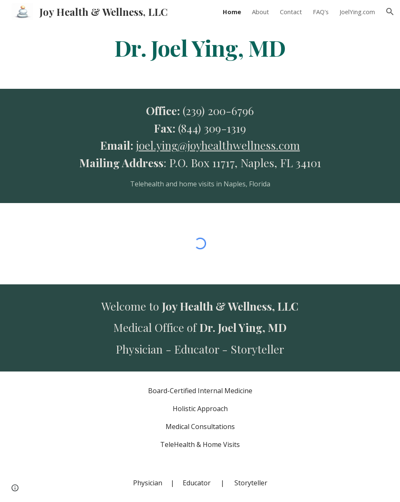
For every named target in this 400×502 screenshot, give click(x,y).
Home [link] (232, 12)
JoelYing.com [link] (357, 12)
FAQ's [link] (321, 12)
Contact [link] (291, 12)
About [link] (260, 12)
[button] (390, 12)
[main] (200, 47)
